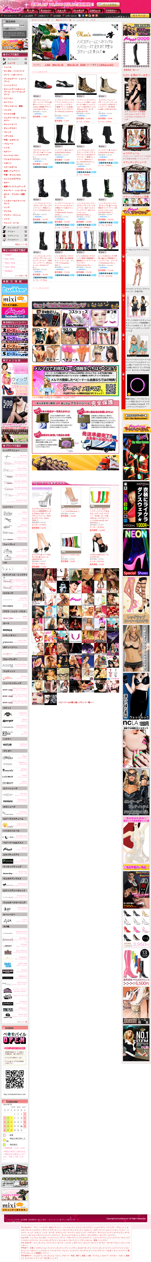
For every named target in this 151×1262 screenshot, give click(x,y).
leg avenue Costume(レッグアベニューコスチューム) (15, 463)
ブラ (5, 32)
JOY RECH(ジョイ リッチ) (21, 1002)
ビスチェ (13, 35)
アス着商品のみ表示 (105, 65)
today (18, 1107)
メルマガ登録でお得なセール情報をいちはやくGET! (75, 397)
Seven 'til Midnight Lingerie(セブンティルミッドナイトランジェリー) (15, 581)
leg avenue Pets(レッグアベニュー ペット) (17, 494)
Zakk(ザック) (24, 733)
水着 (31, 1248)
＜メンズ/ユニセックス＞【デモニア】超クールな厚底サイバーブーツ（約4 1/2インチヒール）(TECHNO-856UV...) (108, 207)
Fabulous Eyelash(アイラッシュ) (21, 932)
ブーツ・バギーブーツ (13, 75)
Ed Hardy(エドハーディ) (22, 945)
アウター (96, 11)
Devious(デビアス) (23, 782)
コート (45, 1253)
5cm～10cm (9, 259)
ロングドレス (85, 1250)
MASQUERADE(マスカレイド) (21, 727)
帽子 (78, 1256)
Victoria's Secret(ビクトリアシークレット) (18, 896)
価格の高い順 (72, 65)
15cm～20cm (10, 267)
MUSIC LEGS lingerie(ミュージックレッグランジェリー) (14, 689)
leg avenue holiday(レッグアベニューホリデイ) (17, 475)
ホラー (6, 183)
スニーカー (8, 98)
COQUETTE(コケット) (23, 714)
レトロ (6, 148)
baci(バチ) (25, 569)
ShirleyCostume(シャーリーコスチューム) (18, 538)
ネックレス (48, 1256)
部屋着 (38, 1253)
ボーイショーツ (43, 1235)
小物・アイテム (93, 1256)
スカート (33, 1250)
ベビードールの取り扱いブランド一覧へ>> (76, 702)
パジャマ (110, 1235)
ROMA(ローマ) (24, 629)
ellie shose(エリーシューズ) (21, 794)
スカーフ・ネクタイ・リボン (112, 1256)
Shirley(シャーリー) (22, 513)
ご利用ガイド (43, 16)
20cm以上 (9, 271)
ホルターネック (84, 1248)
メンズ (6, 207)
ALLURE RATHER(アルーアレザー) (20, 665)
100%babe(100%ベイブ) (22, 526)
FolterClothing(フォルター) (22, 908)
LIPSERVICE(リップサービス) (21, 977)
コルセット (21, 32)
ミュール (7, 67)
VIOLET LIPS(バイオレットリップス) (18, 1015)
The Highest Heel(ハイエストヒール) (20, 837)
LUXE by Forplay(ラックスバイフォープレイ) (17, 557)
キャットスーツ (10, 124)
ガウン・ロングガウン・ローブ (93, 1235)
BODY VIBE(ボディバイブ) (22, 964)
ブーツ (19, 35)
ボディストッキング (81, 1243)
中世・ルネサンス (11, 140)
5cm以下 (8, 255)
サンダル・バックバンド (14, 71)
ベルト (57, 1256)
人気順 (47, 65)
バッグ (54, 1258)
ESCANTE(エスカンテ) (22, 599)
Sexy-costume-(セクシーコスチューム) (18, 469)
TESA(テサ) (25, 605)
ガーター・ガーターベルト (109, 1243)
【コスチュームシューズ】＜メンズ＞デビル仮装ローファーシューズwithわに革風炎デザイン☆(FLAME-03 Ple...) (42, 104)
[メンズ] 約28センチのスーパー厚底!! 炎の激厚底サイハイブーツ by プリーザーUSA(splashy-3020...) (64, 260)
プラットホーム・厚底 (13, 106)
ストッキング (80, 11)
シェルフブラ (98, 1227)
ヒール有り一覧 (21, 276)
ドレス (64, 1250)
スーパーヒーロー (11, 155)
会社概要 (57, 16)
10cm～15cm (10, 263)
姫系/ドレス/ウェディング (15, 186)
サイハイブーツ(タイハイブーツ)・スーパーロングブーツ (14, 92)
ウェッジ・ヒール (11, 223)
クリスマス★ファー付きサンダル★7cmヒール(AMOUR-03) (41, 557)
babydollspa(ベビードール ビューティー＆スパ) (15, 939)
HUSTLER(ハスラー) (23, 745)
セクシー (7, 151)
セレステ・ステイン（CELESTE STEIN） (19, 990)
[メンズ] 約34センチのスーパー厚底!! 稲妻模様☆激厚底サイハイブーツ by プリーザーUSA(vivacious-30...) (86, 260)
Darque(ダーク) (24, 720)
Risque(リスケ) (24, 519)
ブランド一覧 (22, 1022)
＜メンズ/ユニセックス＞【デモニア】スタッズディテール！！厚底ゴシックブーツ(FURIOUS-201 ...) (42, 207)
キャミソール (111, 1230)
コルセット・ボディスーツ (94, 1230)
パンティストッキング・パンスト (59, 1243)
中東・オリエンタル (12, 175)
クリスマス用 (9, 114)
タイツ (93, 1243)
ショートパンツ (117, 1248)
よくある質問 (27, 16)
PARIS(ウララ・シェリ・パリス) (18, 617)
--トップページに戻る (31, 11)
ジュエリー (37, 1256)
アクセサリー (113, 11)
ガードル (31, 1235)
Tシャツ (51, 1248)
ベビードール (12, 32)
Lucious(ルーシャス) (22, 776)
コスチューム (41, 1248)
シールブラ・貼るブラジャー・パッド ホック (56, 1227)
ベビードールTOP (13, 1219)
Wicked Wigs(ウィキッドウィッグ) (19, 872)
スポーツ (7, 163)
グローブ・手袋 (68, 1256)
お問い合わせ (71, 16)
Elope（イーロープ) (20, 995)
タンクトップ (61, 1248)
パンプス (7, 110)
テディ (45, 1230)
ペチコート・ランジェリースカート (65, 1235)
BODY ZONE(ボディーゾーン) (21, 653)
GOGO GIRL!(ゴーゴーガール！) (20, 641)
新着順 (83, 65)
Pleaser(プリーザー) (22, 757)
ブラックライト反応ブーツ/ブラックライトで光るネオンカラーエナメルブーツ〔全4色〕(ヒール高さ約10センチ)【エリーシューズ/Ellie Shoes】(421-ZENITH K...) (99, 516)
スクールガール (10, 167)
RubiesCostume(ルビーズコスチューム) (18, 825)
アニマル (7, 211)
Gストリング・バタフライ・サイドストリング (93, 1232)
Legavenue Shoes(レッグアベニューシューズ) (17, 501)
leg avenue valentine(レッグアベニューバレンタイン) (15, 482)
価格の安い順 (57, 65)
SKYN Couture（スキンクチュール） (19, 983)
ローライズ (118, 1232)
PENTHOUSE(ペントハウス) (22, 801)
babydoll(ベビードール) (22, 849)
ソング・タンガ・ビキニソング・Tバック (58, 1232)
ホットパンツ (104, 1248)
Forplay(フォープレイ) (22, 550)
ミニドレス (73, 1250)
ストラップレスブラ (83, 1227)
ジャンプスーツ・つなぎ (101, 1250)
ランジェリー (47, 11)
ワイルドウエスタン (12, 159)
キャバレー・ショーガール (15, 190)
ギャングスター (10, 128)
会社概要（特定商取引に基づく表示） (34, 1219)
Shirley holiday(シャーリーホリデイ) (19, 532)
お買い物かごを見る (108, 5)
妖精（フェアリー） (12, 171)
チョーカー (29, 1258)
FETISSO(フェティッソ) (22, 677)
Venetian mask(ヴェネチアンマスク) (19, 884)
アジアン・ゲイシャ (12, 215)
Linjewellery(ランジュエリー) (21, 958)
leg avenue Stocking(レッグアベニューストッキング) (15, 488)
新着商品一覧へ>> (131, 70)
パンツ (94, 1248)
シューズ (64, 11)
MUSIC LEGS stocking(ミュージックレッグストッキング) (14, 702)
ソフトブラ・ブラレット (115, 1227)
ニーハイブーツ (10, 85)
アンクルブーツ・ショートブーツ (92, 1238)
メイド (6, 219)
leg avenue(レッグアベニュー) (20, 456)
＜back (12, 1107)
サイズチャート (10, 16)
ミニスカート (44, 1250)
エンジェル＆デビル (12, 179)
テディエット (55, 1230)
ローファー (8, 102)
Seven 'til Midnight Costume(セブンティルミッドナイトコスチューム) (15, 587)
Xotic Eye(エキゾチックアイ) (20, 861)
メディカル (8, 136)
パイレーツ (8, 144)
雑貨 (83, 1256)
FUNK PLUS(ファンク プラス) (20, 1009)
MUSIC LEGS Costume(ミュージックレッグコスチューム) (14, 695)
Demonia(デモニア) (23, 770)
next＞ (23, 1107)
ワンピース (55, 1250)
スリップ (7, 35)
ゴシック (7, 132)
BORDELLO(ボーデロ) (23, 763)
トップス (72, 1248)
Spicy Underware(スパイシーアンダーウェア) (17, 951)
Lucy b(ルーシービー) (22, 920)
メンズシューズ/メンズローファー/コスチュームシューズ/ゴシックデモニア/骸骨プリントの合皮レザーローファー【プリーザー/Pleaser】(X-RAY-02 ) (64, 107)
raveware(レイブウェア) (22, 971)
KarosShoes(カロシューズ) (22, 813)
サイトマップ (53, 1219)
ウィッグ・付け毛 (42, 1258)
